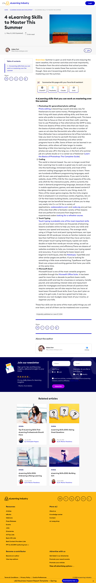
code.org (76, 207)
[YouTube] (77, 498)
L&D (60, 372)
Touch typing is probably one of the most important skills (64, 221)
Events (8, 524)
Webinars (9, 518)
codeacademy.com (59, 207)
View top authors (12, 559)
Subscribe (58, 386)
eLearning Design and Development (21, 10)
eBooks (8, 514)
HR (55, 372)
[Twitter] (66, 498)
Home (6, 10)
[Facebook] (60, 498)
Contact (52, 518)
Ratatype (71, 255)
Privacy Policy (25, 577)
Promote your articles (57, 562)
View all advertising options (62, 566)
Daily (76, 374)
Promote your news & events (60, 559)
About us (53, 511)
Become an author (12, 556)
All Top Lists (10, 535)
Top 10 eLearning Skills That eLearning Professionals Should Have (31, 432)
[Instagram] (89, 498)
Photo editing (45, 109)
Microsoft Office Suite (68, 274)
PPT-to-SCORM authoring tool (17, 545)
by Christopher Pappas (31, 441)
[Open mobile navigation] (3, 3)
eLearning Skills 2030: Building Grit (63, 474)
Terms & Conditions (11, 577)
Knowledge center (56, 514)
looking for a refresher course (70, 215)
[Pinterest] (83, 498)
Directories (10, 531)
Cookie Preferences (39, 577)
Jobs (7, 528)
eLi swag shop (54, 521)
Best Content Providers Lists (16, 541)
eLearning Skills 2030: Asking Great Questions (62, 431)
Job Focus (56, 369)
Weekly (83, 374)
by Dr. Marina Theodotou (64, 441)
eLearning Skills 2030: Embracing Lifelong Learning (30, 474)
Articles (8, 511)
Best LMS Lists (11, 538)
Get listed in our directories (59, 556)
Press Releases (11, 521)
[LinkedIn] (71, 498)
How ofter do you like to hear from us (81, 370)
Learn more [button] (74, 381)
